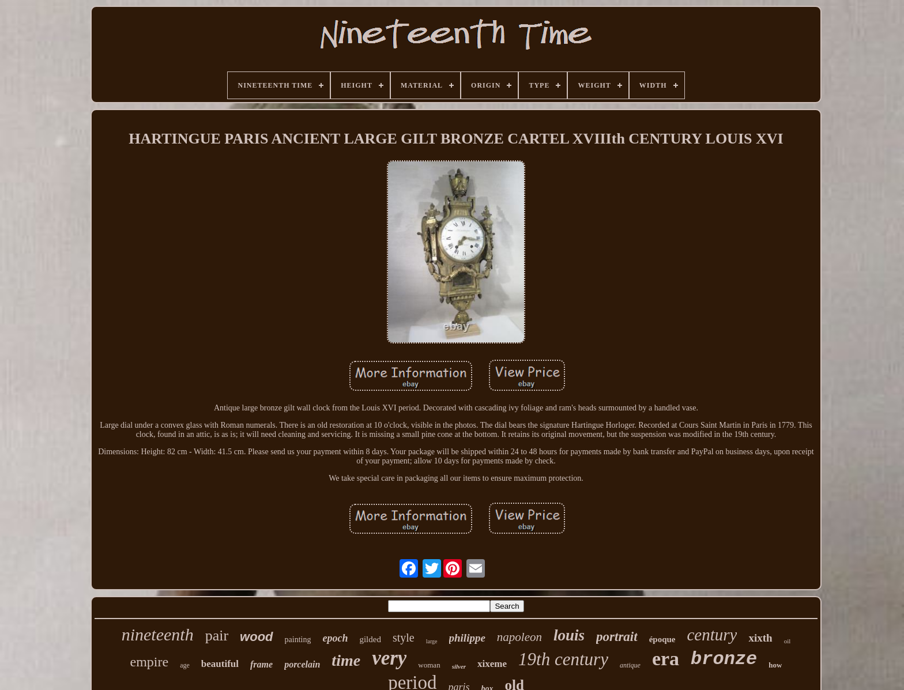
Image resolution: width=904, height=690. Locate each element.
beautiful (220, 663)
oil (787, 641)
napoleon (519, 637)
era (665, 658)
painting (298, 639)
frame (261, 664)
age (185, 665)
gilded (370, 639)
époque (662, 639)
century (712, 634)
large (432, 641)
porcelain (302, 664)
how (775, 665)
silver (459, 666)
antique (630, 665)
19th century (563, 659)
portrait (617, 636)
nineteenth (158, 634)
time (346, 660)
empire (149, 661)
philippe (467, 638)
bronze (724, 659)
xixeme (492, 663)
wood (256, 636)
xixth (760, 638)
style (404, 637)
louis (569, 635)
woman (429, 665)
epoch (335, 638)
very (389, 658)
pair (216, 635)
